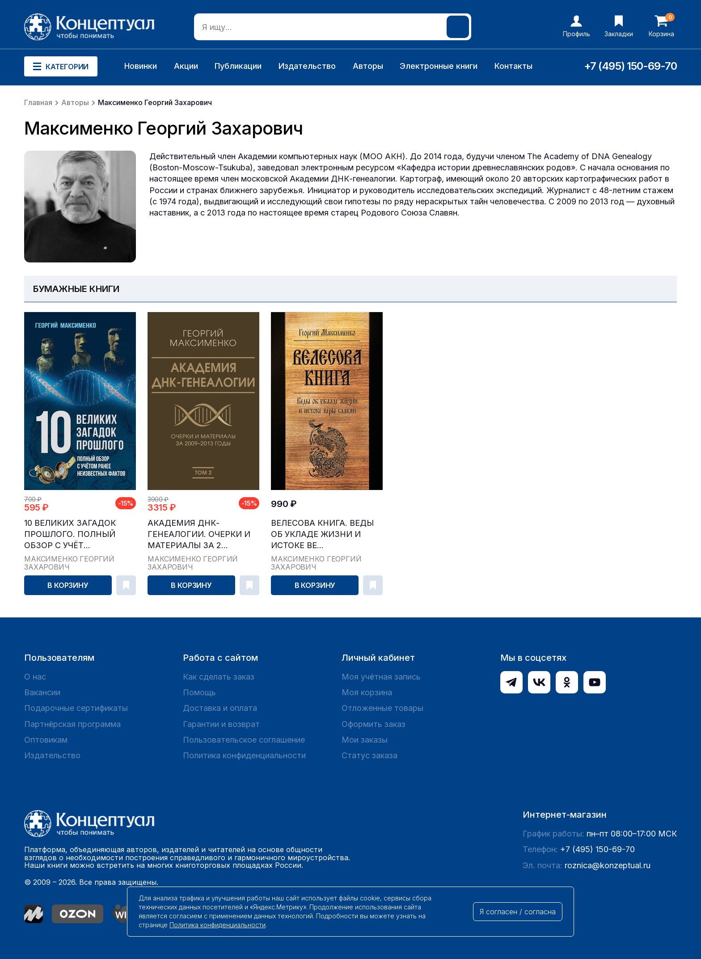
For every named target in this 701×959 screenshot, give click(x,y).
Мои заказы (365, 739)
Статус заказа (369, 755)
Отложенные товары (382, 708)
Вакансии (42, 692)
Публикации (238, 66)
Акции (186, 66)
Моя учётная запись (381, 676)
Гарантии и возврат (221, 724)
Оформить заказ (373, 724)
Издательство (307, 66)
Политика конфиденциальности (244, 755)
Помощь (199, 692)
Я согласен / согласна (518, 911)
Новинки (140, 66)
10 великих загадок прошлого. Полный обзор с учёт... (70, 534)
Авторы (368, 66)
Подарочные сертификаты (76, 708)
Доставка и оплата (220, 708)
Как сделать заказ (218, 676)
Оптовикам (46, 739)
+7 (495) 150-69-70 (630, 65)
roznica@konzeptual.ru (607, 865)
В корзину (68, 585)
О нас (35, 676)
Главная (38, 102)
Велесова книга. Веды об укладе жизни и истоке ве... (322, 534)
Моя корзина (367, 692)
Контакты (513, 66)
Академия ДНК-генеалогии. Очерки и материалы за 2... (199, 534)
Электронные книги (438, 66)
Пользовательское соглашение (244, 739)
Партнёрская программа (72, 724)
